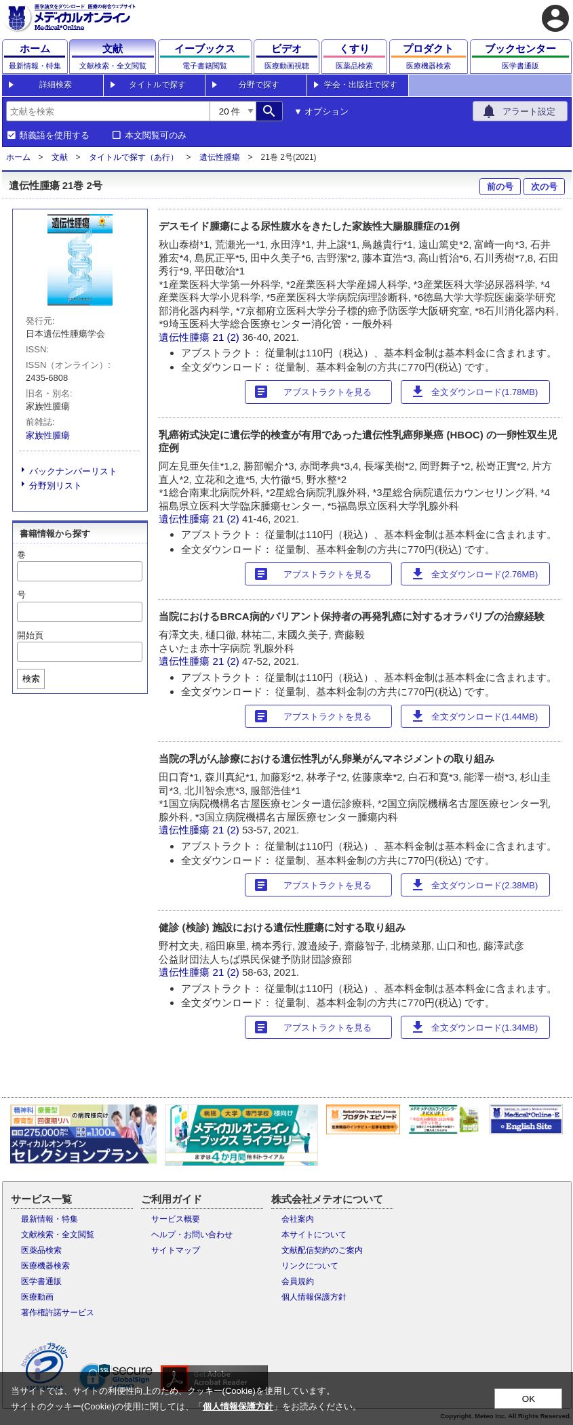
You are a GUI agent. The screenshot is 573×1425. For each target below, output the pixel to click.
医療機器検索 (45, 1266)
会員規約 (297, 1281)
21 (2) (227, 337)
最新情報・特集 (49, 1219)
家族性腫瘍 (48, 435)
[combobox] (108, 111)
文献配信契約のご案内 (322, 1250)
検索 (31, 679)
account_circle (555, 18)
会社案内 (297, 1219)
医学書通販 (41, 1281)
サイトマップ (175, 1250)
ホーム (18, 157)
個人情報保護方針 (314, 1297)
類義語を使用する (54, 135)
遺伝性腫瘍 (219, 157)
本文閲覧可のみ (155, 135)
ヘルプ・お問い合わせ (192, 1234)
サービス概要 (175, 1219)
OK (528, 1399)
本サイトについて (314, 1234)
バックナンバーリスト (73, 471)
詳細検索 (55, 84)
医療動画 (37, 1297)
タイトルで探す (157, 84)
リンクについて (309, 1266)
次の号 (544, 187)
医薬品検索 (41, 1250)
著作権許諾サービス (57, 1312)
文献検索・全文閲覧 (57, 1234)
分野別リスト (55, 485)
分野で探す (259, 84)
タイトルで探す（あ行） (133, 157)
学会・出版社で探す (360, 84)
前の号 (500, 187)
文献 (60, 157)
